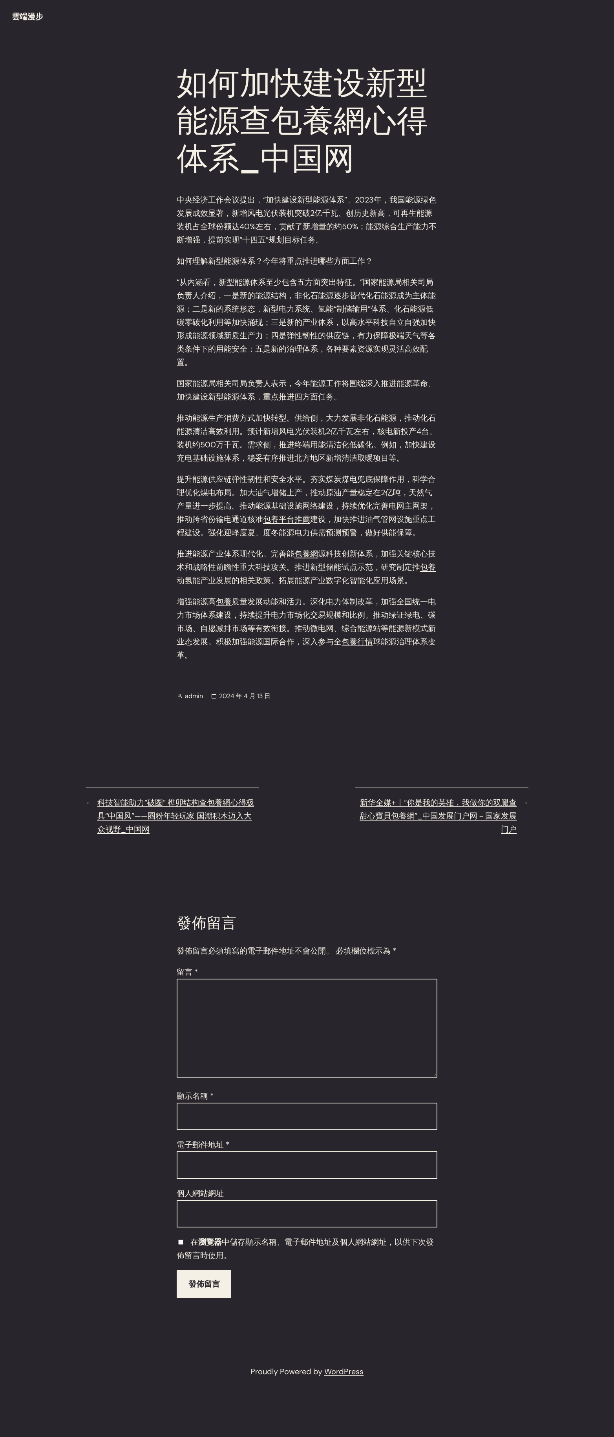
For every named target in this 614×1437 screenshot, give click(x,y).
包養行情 (357, 641)
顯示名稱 (195, 1096)
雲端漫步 (27, 16)
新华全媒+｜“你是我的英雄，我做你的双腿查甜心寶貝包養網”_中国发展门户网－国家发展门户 (438, 815)
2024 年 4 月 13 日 (244, 696)
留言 (187, 972)
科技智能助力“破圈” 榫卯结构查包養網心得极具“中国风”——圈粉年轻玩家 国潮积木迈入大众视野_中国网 (175, 815)
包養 (428, 567)
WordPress (344, 1371)
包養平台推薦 (286, 519)
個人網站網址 (200, 1193)
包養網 (306, 554)
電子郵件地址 (203, 1145)
